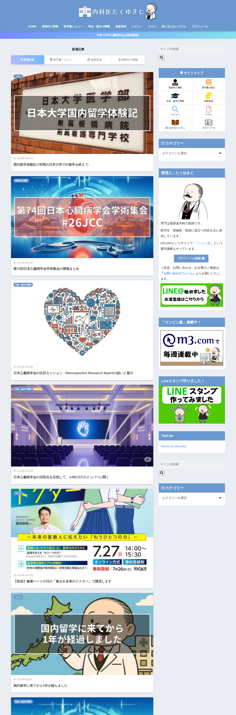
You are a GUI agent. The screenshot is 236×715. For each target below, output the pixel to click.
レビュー (137, 26)
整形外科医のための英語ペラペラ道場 (35, 549)
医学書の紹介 (209, 86)
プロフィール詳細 (191, 260)
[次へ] (98, 414)
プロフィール (200, 26)
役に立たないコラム (174, 26)
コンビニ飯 (203, 245)
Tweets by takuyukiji (174, 449)
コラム (152, 26)
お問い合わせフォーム (179, 275)
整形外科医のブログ (24, 543)
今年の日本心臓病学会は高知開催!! (118, 36)
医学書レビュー (73, 26)
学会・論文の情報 (99, 26)
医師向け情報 (50, 26)
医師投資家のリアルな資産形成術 (33, 561)
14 (88, 414)
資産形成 (120, 26)
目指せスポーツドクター (27, 555)
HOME (32, 26)
